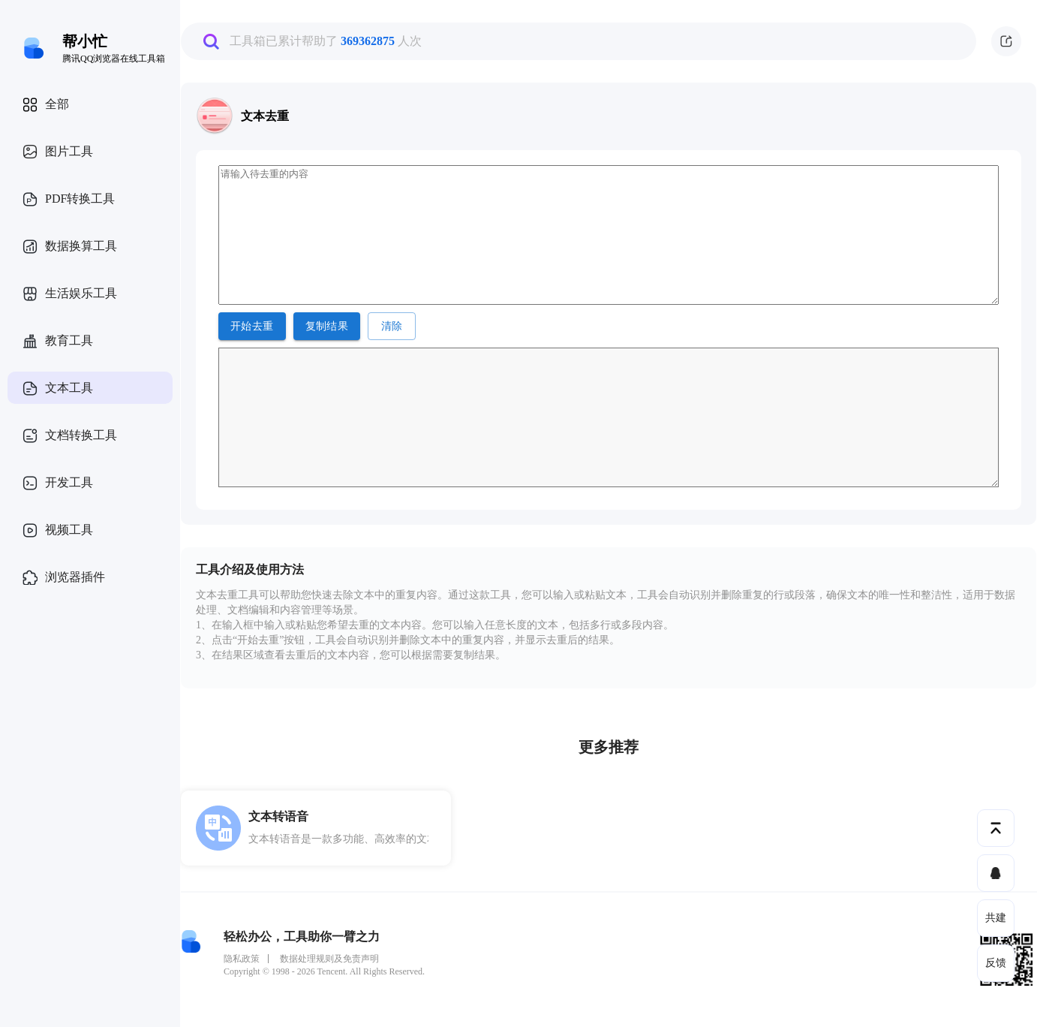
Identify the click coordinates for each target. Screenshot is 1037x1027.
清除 (391, 326)
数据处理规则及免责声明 (329, 958)
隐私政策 (242, 958)
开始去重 (252, 326)
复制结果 (327, 326)
